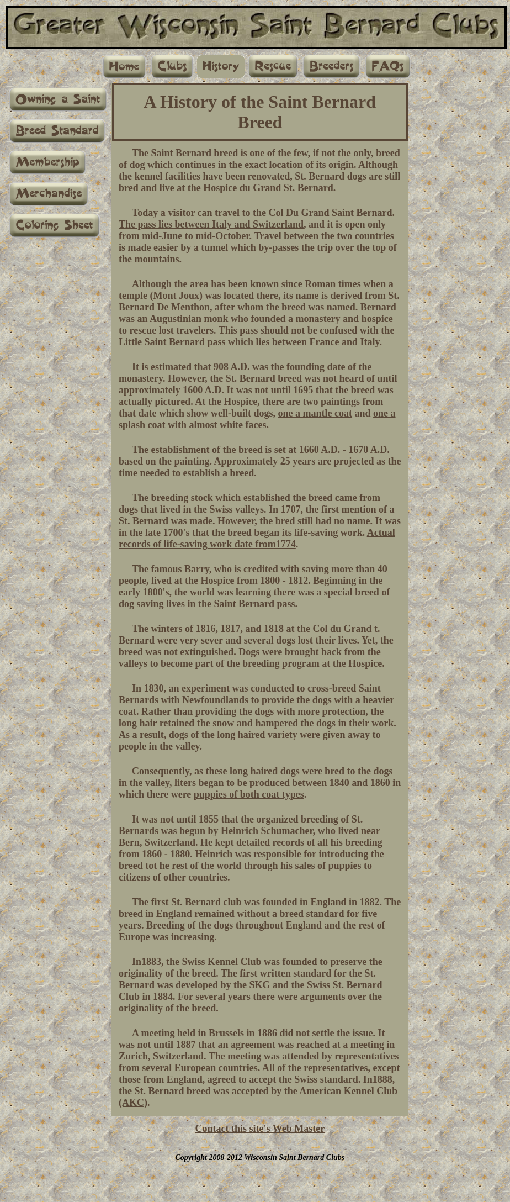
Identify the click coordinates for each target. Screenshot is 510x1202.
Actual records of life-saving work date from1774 (257, 538)
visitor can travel (204, 212)
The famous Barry (170, 568)
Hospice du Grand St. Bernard (268, 187)
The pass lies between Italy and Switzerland (211, 224)
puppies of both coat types (249, 794)
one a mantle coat (315, 413)
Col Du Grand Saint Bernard (330, 212)
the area (191, 283)
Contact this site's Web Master (260, 1128)
